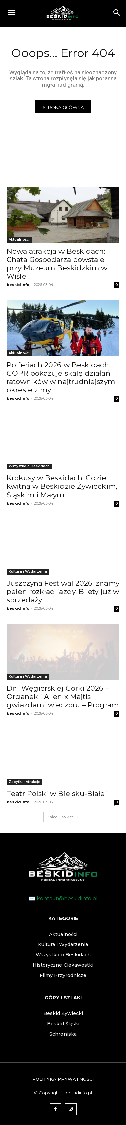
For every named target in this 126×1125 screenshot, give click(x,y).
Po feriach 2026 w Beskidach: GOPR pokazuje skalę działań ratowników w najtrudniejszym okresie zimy (61, 377)
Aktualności (19, 239)
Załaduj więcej (63, 816)
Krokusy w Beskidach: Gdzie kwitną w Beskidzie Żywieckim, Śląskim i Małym (62, 486)
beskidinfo (18, 284)
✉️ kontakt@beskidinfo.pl (63, 898)
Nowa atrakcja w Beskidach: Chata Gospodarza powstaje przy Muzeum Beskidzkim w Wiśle (57, 263)
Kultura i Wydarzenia (28, 571)
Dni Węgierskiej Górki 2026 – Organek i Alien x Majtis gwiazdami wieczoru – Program (63, 696)
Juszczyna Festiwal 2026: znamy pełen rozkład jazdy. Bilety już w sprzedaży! (63, 591)
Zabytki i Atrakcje (24, 782)
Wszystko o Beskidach (29, 466)
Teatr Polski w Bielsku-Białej (57, 793)
